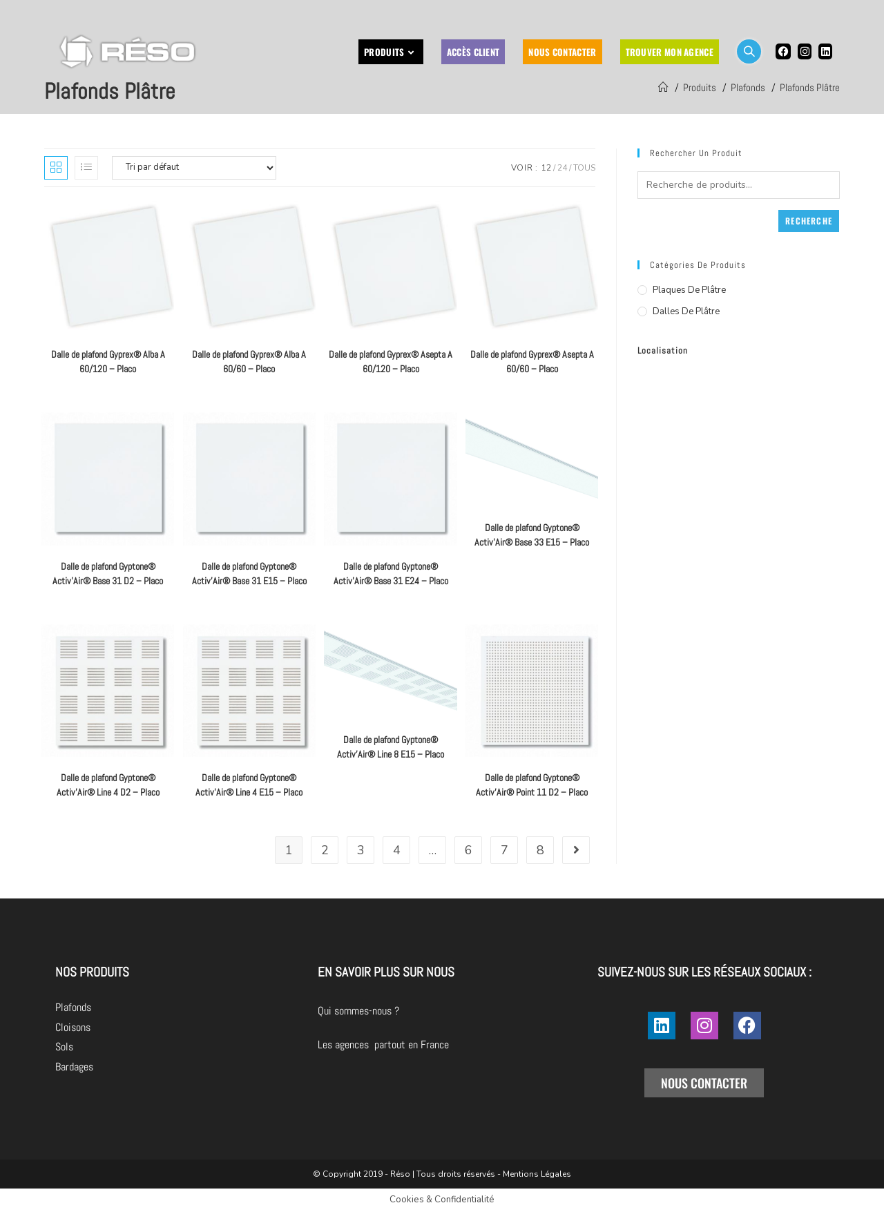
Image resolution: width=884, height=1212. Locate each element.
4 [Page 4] (397, 850)
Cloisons (72, 1027)
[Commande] (194, 168)
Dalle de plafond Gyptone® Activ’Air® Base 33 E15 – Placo (531, 534)
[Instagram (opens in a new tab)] (804, 51)
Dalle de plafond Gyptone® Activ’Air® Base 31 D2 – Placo (107, 573)
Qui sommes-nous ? (436, 1010)
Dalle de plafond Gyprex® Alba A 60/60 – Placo (249, 361)
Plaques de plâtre (689, 290)
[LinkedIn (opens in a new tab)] (825, 51)
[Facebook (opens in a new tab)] (783, 51)
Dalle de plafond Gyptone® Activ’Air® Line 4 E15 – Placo (248, 784)
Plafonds (73, 1007)
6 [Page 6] (468, 850)
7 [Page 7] (504, 850)
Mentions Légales (537, 1174)
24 (562, 167)
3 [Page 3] (361, 850)
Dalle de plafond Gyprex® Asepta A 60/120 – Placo (390, 361)
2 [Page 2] (325, 850)
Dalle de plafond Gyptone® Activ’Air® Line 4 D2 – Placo (108, 784)
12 (546, 167)
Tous (584, 167)
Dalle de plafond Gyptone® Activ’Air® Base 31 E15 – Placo (249, 573)
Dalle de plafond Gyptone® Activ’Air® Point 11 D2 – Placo (532, 784)
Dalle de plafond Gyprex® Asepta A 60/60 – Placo (532, 361)
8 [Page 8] (540, 850)
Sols (64, 1046)
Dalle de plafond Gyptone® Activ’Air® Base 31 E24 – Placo (391, 573)
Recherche (808, 221)
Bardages (74, 1066)
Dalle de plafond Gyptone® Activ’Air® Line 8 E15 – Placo (390, 746)
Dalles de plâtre (686, 311)
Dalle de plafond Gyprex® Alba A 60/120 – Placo (108, 361)
